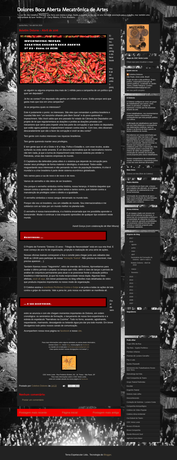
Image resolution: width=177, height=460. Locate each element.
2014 (131, 280)
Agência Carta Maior (134, 438)
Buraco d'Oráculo (133, 426)
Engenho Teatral (133, 390)
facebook (64, 331)
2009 (131, 297)
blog (68, 345)
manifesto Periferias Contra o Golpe (61, 287)
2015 (131, 277)
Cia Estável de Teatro (135, 418)
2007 (131, 303)
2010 (131, 293)
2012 (131, 287)
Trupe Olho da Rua (134, 344)
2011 (131, 290)
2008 (131, 300)
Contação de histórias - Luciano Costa (141, 402)
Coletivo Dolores (136, 74)
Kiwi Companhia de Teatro (137, 378)
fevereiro (134, 272)
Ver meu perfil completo (136, 90)
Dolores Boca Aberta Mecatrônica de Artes (62, 9)
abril (133, 254)
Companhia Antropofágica (136, 406)
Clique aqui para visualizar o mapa (140, 62)
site (80, 331)
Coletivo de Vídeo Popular (137, 410)
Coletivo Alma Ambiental (136, 414)
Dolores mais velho (134, 394)
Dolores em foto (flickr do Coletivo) (140, 174)
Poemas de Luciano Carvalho (138, 356)
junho (133, 248)
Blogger (107, 455)
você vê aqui (39, 279)
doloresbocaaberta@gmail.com (78, 347)
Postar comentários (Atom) (73, 423)
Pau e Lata (131, 360)
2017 (131, 238)
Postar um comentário (33, 400)
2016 (131, 242)
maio (133, 251)
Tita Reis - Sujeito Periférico (137, 348)
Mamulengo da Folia (134, 374)
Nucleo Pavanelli (133, 364)
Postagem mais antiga (106, 412)
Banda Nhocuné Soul (135, 434)
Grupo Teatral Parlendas (136, 382)
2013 (131, 283)
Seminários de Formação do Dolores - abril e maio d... (141, 258)
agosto (134, 244)
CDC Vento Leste (133, 422)
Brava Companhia (133, 430)
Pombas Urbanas (133, 352)
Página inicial (69, 412)
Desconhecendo (133, 398)
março (134, 269)
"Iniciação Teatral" (72, 258)
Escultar (130, 386)
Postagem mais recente (33, 412)
